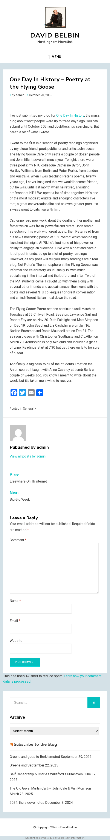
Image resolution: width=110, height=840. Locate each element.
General (28, 408)
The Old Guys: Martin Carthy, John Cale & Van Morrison (50, 788)
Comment (18, 540)
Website (16, 641)
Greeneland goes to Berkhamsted (35, 757)
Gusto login (63, 838)
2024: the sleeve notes (27, 803)
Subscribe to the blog (35, 744)
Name (15, 601)
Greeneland (18, 765)
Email (15, 621)
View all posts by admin (28, 456)
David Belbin (55, 35)
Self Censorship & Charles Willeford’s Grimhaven (46, 774)
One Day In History (70, 115)
